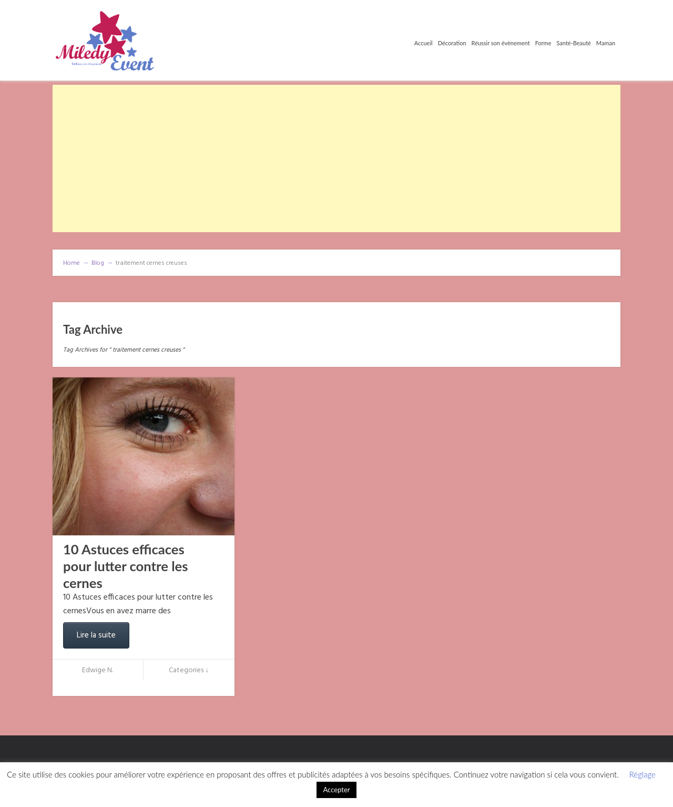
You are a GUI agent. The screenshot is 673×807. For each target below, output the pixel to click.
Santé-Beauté (573, 42)
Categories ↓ (189, 670)
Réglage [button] (642, 774)
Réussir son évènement (501, 42)
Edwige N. (97, 670)
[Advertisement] (336, 158)
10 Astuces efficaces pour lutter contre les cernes (125, 566)
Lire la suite (96, 635)
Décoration (452, 42)
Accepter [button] (336, 789)
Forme (543, 42)
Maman (605, 42)
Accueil (423, 42)
